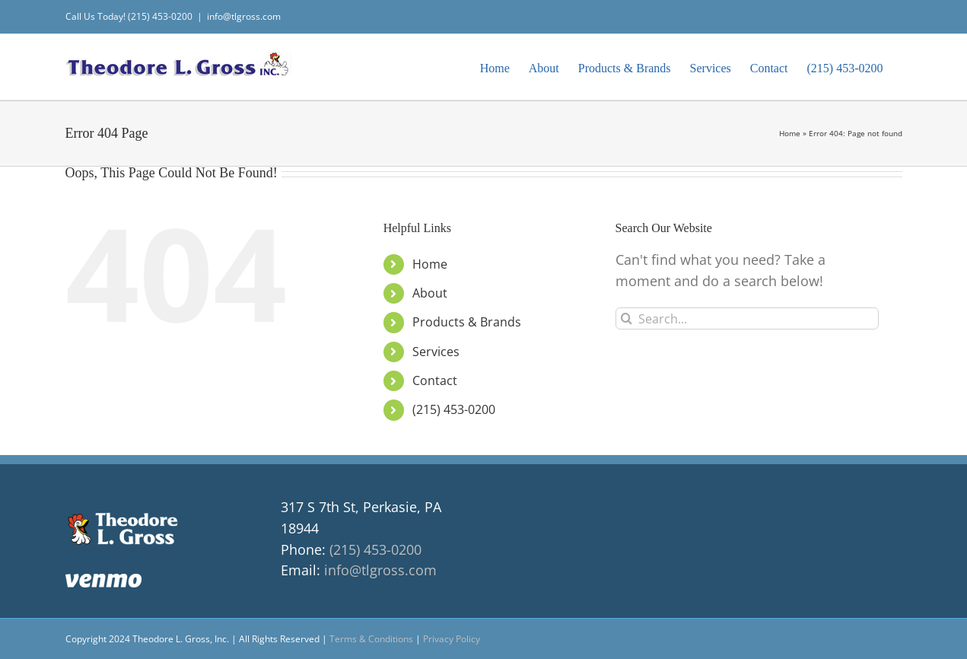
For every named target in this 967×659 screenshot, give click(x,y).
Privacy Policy (451, 638)
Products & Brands (466, 322)
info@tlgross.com (244, 16)
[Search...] (748, 318)
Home (789, 133)
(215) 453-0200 (453, 409)
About (429, 293)
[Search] (627, 318)
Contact (434, 380)
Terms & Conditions (371, 638)
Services (436, 351)
